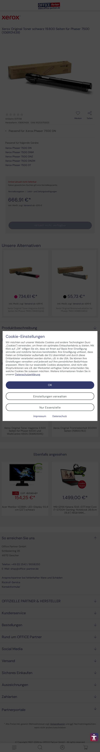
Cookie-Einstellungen (25, 336)
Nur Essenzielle (50, 407)
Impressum (39, 416)
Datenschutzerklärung (27, 374)
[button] (94, 737)
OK (50, 385)
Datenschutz (59, 416)
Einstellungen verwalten (50, 396)
